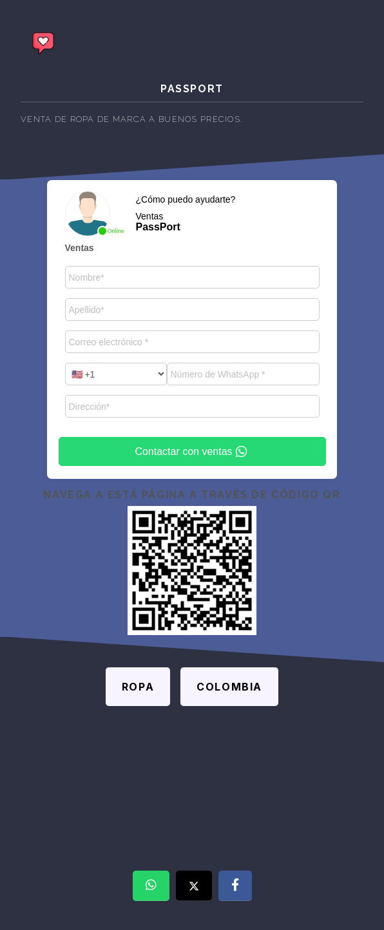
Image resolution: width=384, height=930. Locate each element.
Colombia (229, 686)
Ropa (138, 686)
